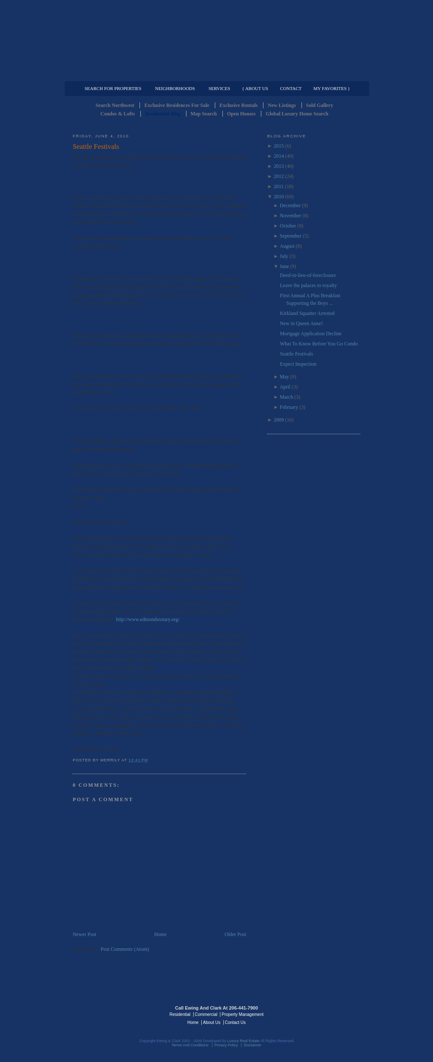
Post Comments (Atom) (125, 949)
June (284, 266)
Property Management (316, 74)
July (284, 256)
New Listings (282, 105)
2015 (279, 146)
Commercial (215, 74)
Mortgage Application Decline (311, 334)
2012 (279, 176)
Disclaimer (252, 1045)
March (286, 397)
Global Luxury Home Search (297, 114)
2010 (279, 197)
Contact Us (235, 1022)
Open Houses (241, 114)
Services (219, 88)
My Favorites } (331, 88)
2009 (279, 420)
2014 (279, 156)
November (290, 216)
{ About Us (255, 88)
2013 (279, 166)
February (289, 407)
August (287, 246)
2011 (279, 186)
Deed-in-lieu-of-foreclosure (308, 275)
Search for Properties (113, 88)
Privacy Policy (226, 1045)
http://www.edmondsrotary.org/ (147, 619)
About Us (211, 1022)
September (290, 236)
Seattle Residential (216, 40)
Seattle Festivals (96, 146)
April (285, 387)
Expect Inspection (298, 364)
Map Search (204, 114)
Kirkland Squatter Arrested (307, 313)
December (290, 205)
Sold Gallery (319, 105)
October (288, 226)
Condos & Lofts (118, 114)
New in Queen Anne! (301, 323)
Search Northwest (115, 105)
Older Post (235, 934)
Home (160, 934)
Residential (180, 1014)
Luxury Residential (116, 74)
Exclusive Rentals (238, 105)
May (284, 377)
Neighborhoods (175, 88)
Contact (290, 88)
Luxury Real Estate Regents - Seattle (109, 1014)
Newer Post (84, 934)
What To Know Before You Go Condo (319, 344)
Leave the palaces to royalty (308, 285)
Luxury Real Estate (323, 1014)
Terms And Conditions (190, 1045)
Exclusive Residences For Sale (176, 105)
